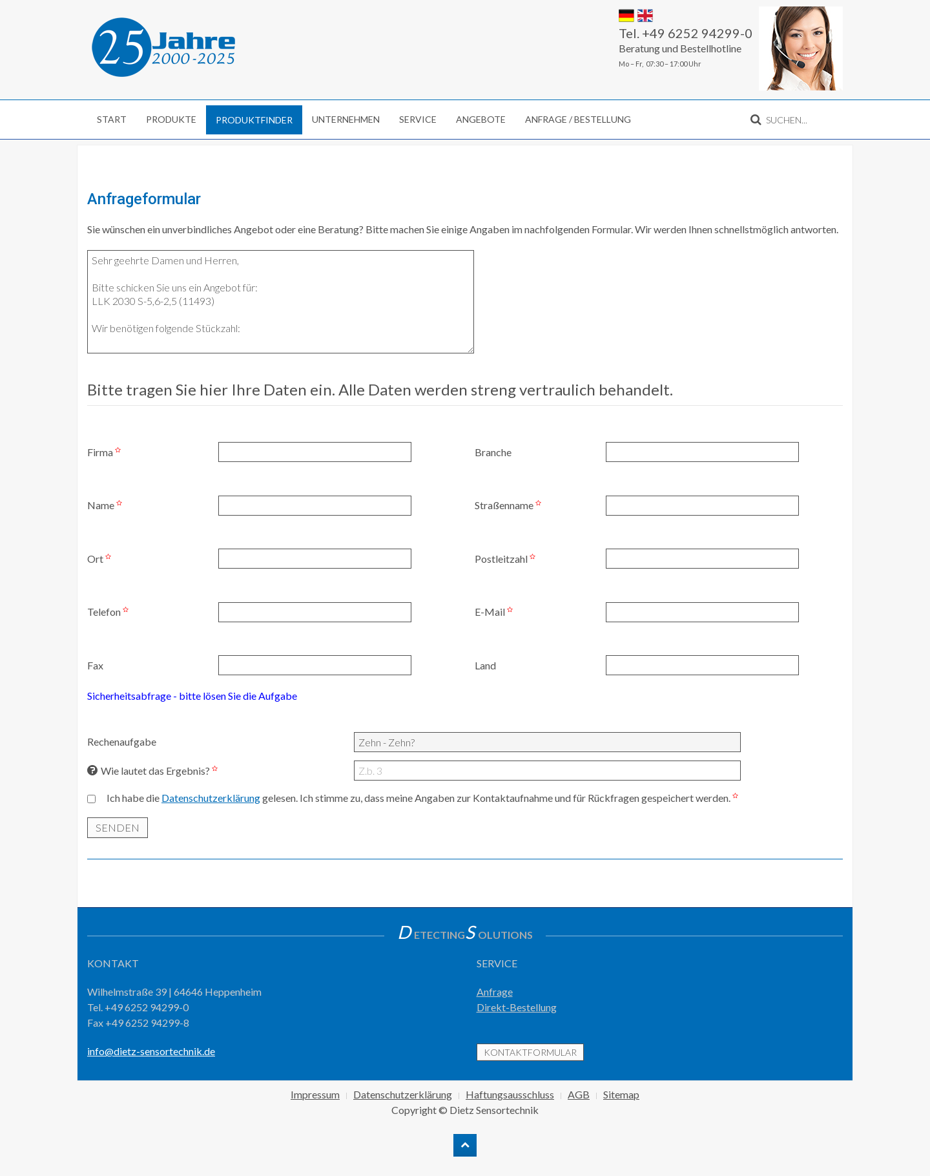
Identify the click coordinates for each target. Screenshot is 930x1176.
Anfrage (495, 991)
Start (112, 119)
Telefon (109, 611)
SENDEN (118, 827)
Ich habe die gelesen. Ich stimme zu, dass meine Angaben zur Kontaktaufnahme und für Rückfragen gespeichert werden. (424, 798)
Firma (105, 452)
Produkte (171, 119)
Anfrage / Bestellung (578, 119)
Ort (100, 558)
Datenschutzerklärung (210, 798)
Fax (95, 665)
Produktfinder (254, 119)
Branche (493, 452)
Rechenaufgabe (121, 741)
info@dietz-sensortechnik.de (151, 1051)
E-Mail (495, 611)
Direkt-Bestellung (517, 1007)
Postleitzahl (507, 558)
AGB (579, 1094)
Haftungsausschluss (510, 1094)
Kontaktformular (530, 1052)
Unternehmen (346, 119)
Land (485, 665)
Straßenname (509, 505)
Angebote (481, 119)
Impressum (315, 1094)
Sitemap (621, 1094)
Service (418, 119)
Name (106, 505)
